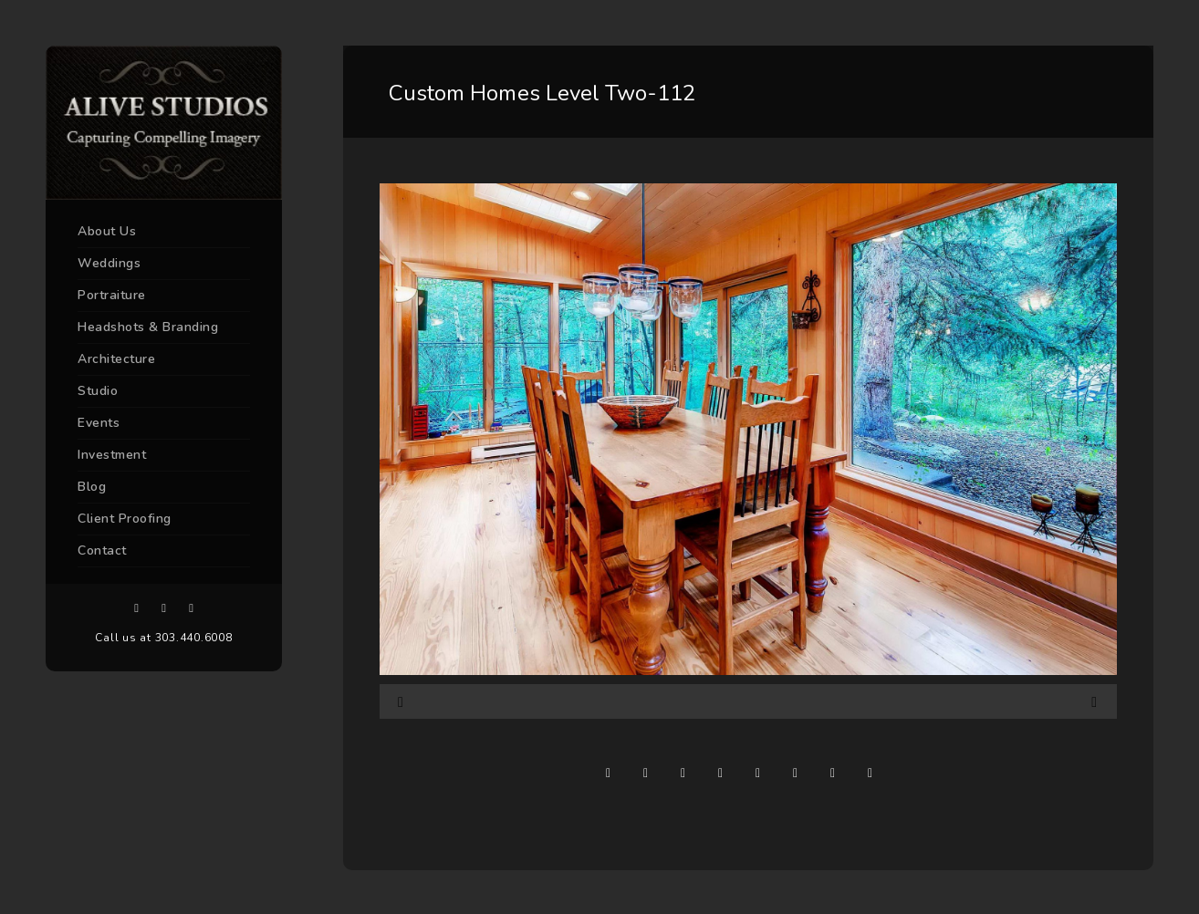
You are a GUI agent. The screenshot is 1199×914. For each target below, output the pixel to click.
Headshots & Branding (148, 327)
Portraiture (112, 295)
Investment (112, 454)
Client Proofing (125, 518)
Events (99, 422)
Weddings (109, 263)
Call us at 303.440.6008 (163, 637)
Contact (102, 550)
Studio (98, 391)
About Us (107, 231)
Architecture (116, 359)
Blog (92, 486)
